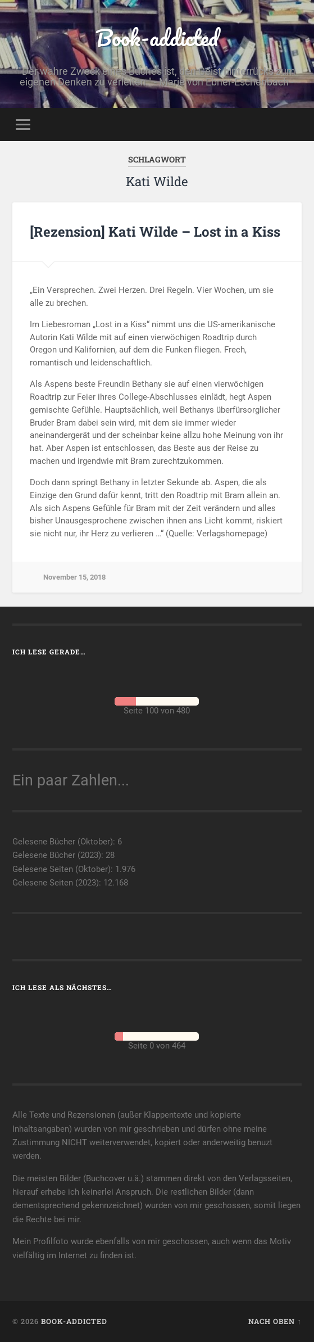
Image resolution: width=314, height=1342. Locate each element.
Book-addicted (157, 37)
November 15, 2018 (74, 577)
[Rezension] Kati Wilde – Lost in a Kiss (155, 232)
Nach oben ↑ (274, 1321)
